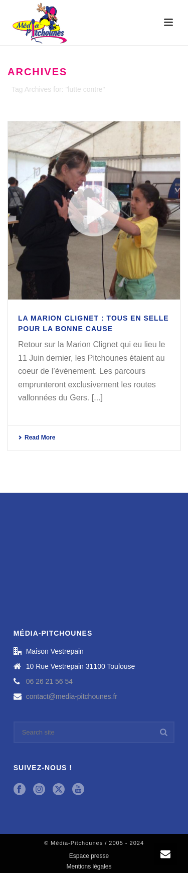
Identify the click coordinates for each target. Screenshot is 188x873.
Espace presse (89, 855)
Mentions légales (88, 866)
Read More (36, 437)
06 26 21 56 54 (49, 681)
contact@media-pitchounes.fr (71, 696)
